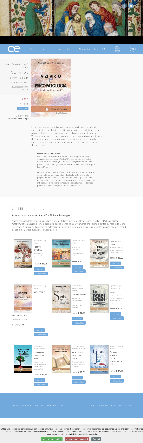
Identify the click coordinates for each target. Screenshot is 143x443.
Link (96, 49)
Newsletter (84, 49)
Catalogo (58, 49)
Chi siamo (45, 49)
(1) (133, 48)
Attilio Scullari (105, 405)
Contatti (71, 49)
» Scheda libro (40, 274)
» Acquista (23, 108)
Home (33, 49)
